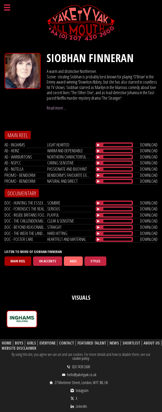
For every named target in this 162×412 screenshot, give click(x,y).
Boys (19, 343)
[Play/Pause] (98, 145)
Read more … (57, 108)
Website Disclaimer (19, 348)
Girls (31, 343)
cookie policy (80, 358)
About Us (152, 343)
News (114, 343)
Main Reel (17, 261)
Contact (66, 343)
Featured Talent (92, 343)
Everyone (48, 343)
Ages (73, 261)
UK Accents (47, 261)
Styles (95, 261)
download (149, 145)
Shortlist (131, 343)
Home (6, 343)
